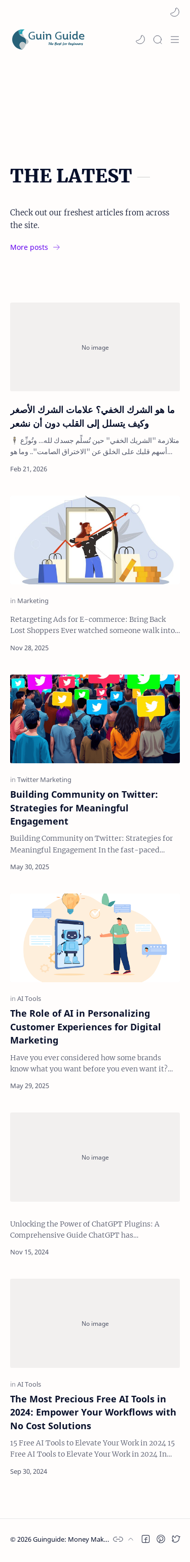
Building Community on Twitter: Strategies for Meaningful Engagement (84, 807)
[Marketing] (33, 600)
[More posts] (37, 247)
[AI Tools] (29, 998)
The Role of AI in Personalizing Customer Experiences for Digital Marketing (85, 1026)
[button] (174, 12)
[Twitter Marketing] (44, 779)
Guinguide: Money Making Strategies (89, 1539)
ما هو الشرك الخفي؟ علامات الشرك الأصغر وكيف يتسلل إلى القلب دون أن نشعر (92, 416)
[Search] (157, 39)
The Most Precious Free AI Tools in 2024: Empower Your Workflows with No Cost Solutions (93, 1412)
